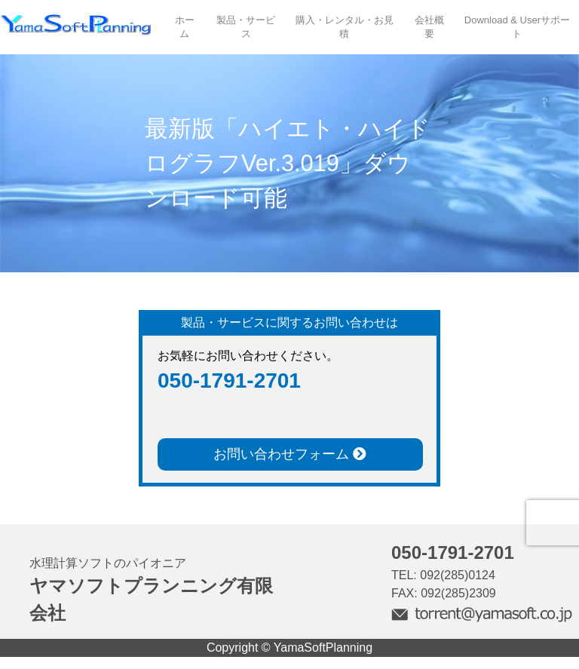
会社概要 (429, 26)
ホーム (185, 26)
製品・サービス (245, 26)
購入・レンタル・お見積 (345, 26)
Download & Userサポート (517, 26)
